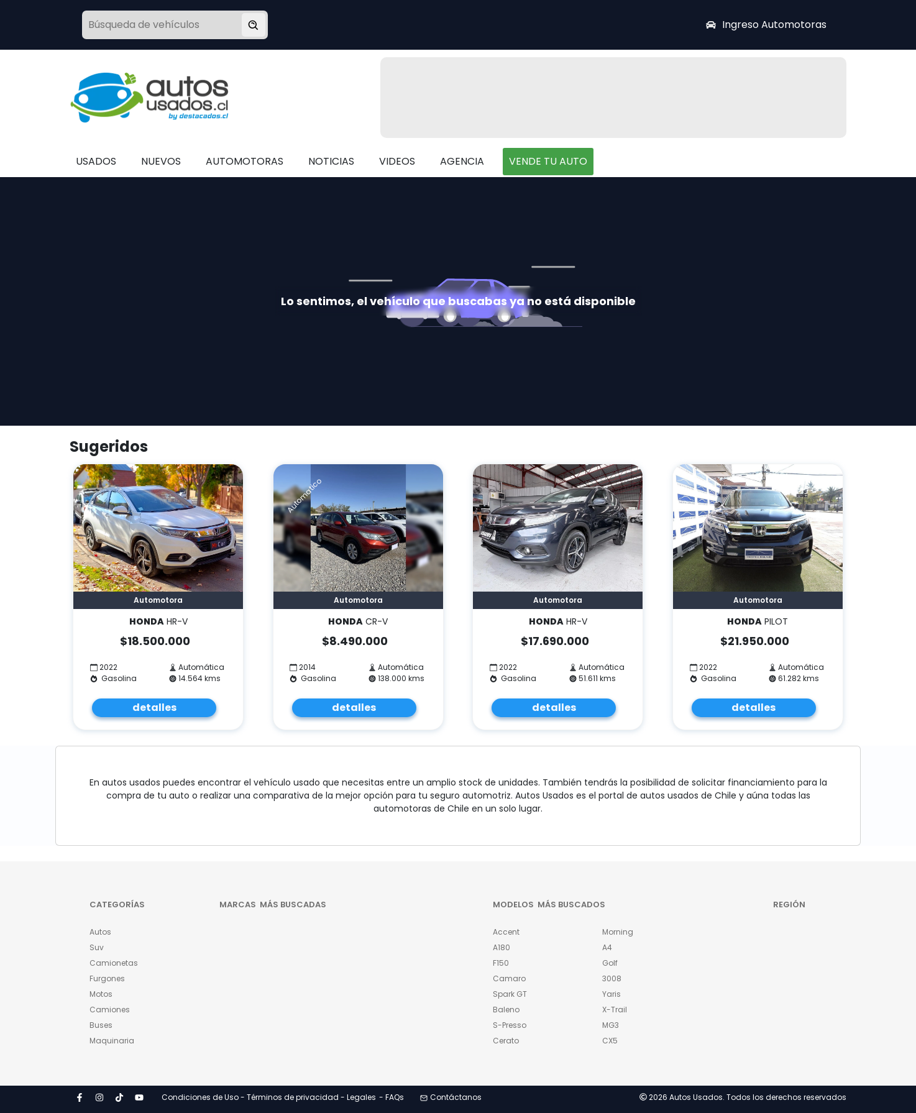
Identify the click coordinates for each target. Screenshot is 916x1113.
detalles (154, 707)
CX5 (610, 1040)
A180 (501, 947)
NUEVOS (161, 161)
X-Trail (614, 1009)
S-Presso (509, 1025)
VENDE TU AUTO (548, 161)
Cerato (506, 1040)
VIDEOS (397, 161)
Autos (100, 932)
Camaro (509, 978)
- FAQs (391, 1097)
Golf (610, 963)
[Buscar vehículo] (253, 25)
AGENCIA (462, 161)
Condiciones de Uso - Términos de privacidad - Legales (269, 1097)
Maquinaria (111, 1040)
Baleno (506, 1009)
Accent (506, 932)
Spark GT (510, 994)
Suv (96, 947)
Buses (100, 1025)
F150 (501, 963)
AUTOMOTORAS (244, 161)
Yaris (611, 994)
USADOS (96, 161)
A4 (607, 947)
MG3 (610, 1025)
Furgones (107, 978)
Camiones (109, 1009)
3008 (611, 978)
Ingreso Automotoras (766, 24)
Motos (100, 994)
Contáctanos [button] (451, 1097)
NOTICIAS (331, 161)
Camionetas (113, 963)
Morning (617, 932)
